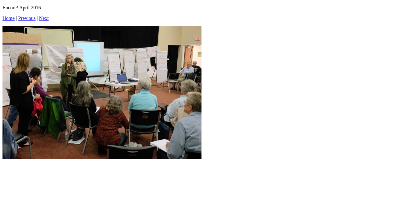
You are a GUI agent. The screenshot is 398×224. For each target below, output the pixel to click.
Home (8, 18)
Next (44, 18)
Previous (26, 18)
